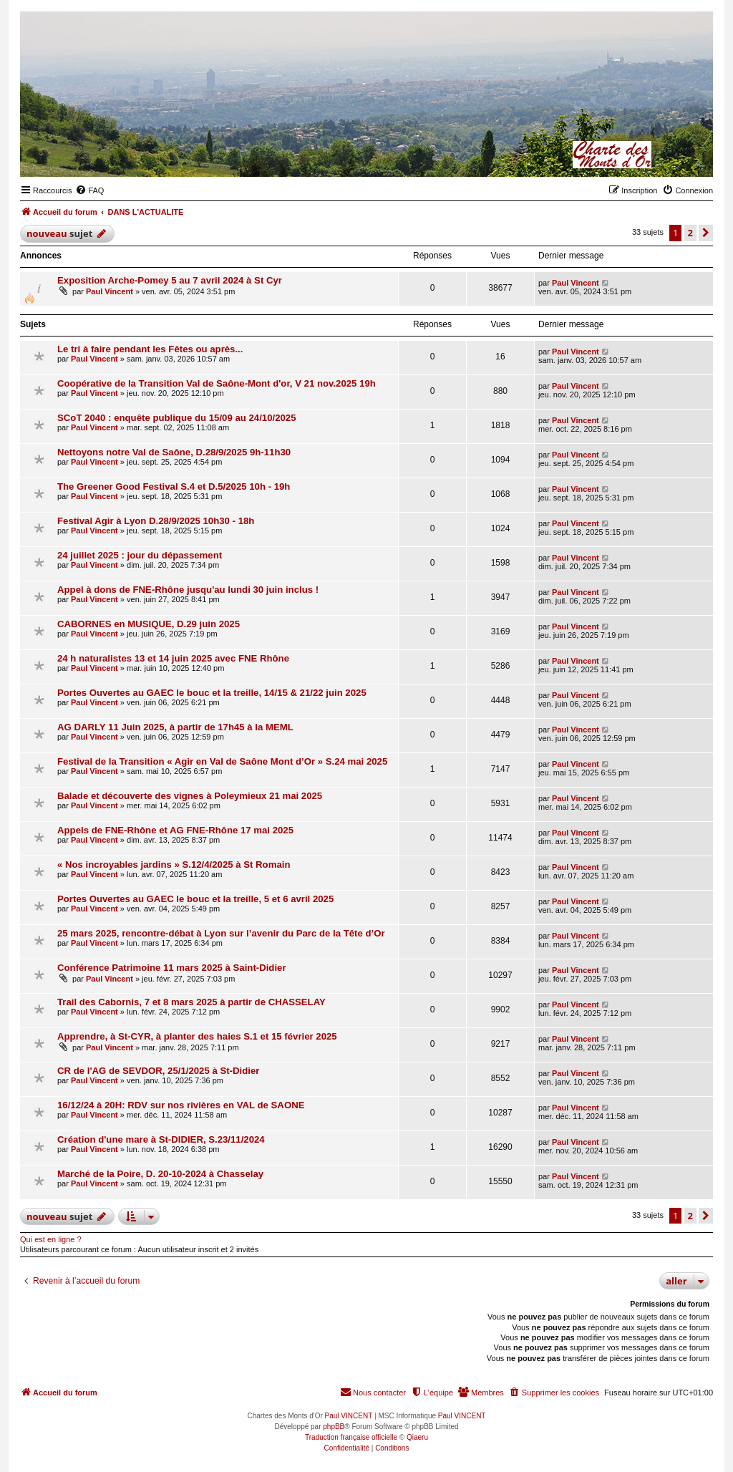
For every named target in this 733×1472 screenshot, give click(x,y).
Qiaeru (417, 1437)
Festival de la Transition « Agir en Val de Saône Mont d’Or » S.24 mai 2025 (222, 761)
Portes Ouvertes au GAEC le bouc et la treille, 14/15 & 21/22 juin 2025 (211, 692)
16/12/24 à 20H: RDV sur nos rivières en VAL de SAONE (180, 1105)
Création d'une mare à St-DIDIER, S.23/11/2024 (161, 1139)
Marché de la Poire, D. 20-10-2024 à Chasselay (160, 1173)
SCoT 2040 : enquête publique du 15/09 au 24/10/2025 (176, 417)
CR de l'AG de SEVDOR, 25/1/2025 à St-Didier (158, 1070)
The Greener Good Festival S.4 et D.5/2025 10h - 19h (173, 486)
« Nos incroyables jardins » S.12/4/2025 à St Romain (173, 864)
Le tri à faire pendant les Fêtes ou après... (150, 349)
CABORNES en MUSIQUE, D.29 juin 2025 (148, 624)
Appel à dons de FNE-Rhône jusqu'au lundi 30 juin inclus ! (188, 589)
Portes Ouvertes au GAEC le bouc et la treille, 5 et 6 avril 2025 (195, 899)
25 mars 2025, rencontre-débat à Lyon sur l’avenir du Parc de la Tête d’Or (221, 933)
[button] (706, 233)
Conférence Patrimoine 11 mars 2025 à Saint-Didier (171, 967)
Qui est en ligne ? (51, 1239)
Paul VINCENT (349, 1416)
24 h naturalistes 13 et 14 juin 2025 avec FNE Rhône (173, 658)
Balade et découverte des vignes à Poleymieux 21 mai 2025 (189, 795)
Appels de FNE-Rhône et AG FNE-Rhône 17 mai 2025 (175, 830)
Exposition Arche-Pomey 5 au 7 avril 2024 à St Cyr (169, 280)
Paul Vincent (109, 291)
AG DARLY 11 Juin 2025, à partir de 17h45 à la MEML (175, 727)
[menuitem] (89, 190)
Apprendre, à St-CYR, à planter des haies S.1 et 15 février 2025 (197, 1036)
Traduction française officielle (351, 1437)
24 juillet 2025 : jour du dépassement (139, 555)
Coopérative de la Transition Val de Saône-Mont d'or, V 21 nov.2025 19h (216, 383)
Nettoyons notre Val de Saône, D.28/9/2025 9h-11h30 (174, 452)
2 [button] (690, 232)
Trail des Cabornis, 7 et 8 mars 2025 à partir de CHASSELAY (191, 1002)
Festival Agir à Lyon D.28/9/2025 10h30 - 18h (155, 520)
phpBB (333, 1426)
